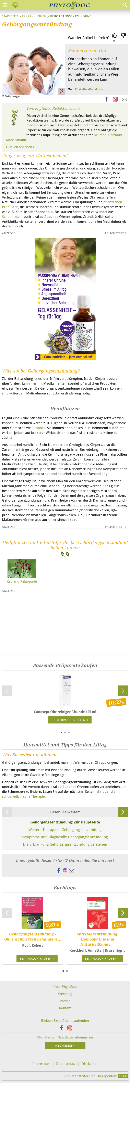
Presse (65, 1040)
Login (123, 1115)
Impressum (41, 1103)
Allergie (41, 178)
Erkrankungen (34, 16)
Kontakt (65, 1047)
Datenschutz (66, 1103)
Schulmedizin (12, 216)
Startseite (10, 16)
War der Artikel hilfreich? (89, 37)
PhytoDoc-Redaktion (89, 89)
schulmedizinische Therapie (23, 835)
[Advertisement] (65, 663)
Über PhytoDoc (65, 1025)
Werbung (65, 1033)
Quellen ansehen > (20, 146)
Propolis (38, 427)
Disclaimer (90, 1103)
